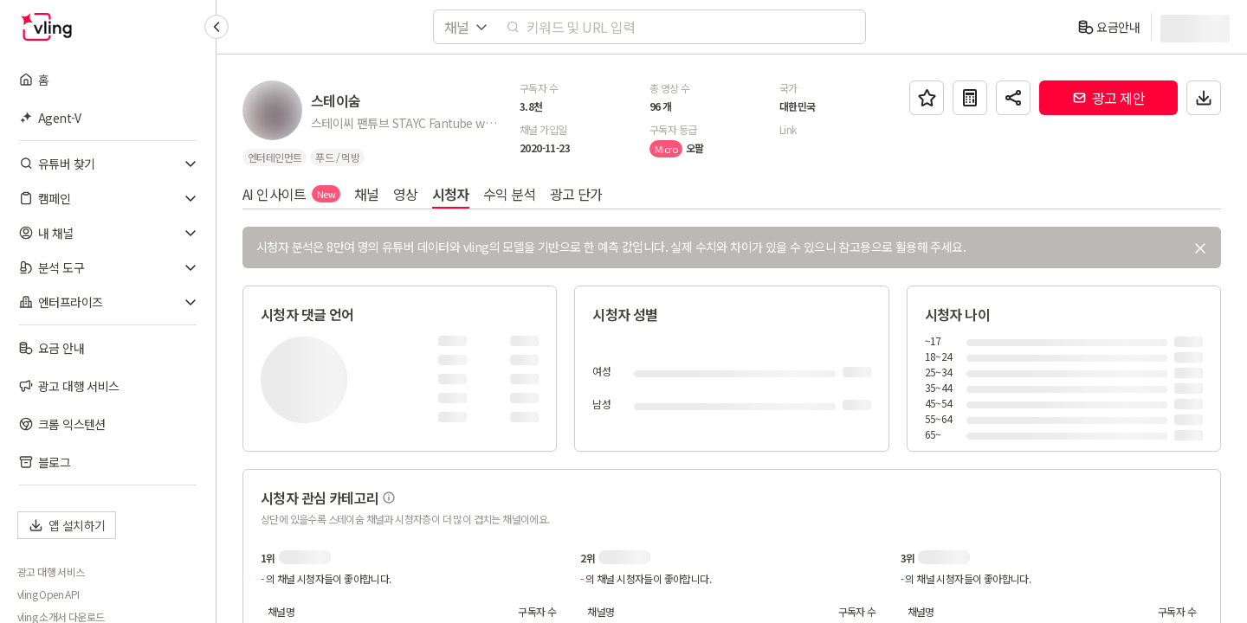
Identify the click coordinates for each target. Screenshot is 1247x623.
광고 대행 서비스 (51, 572)
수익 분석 (509, 193)
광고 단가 (576, 193)
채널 (366, 193)
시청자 (450, 193)
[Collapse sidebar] (216, 27)
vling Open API (48, 594)
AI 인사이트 (291, 193)
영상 (405, 193)
